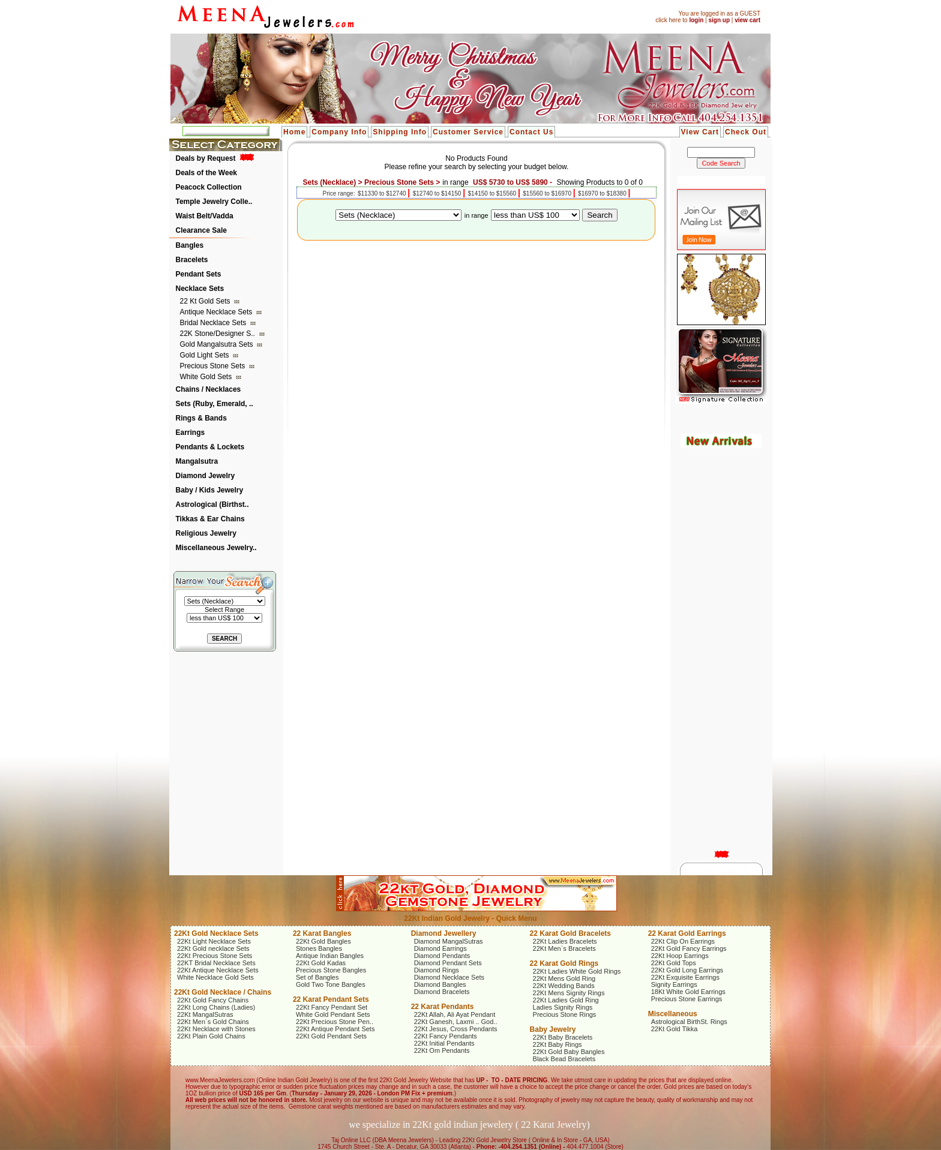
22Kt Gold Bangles (323, 941)
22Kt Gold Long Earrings (687, 970)
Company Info (339, 132)
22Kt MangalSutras (205, 1014)
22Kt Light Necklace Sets (214, 941)
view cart (747, 20)
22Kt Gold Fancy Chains (212, 1000)
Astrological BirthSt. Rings (689, 1021)
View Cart (700, 132)
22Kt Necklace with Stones (216, 1028)
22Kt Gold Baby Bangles (569, 1051)
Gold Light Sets (205, 355)
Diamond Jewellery (444, 933)
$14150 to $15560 (493, 193)
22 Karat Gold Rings (564, 963)
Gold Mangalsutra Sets (217, 344)
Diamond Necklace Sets (449, 977)
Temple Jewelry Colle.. (214, 201)
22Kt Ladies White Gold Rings (577, 971)
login (696, 20)
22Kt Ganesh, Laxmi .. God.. (456, 1021)
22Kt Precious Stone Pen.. (334, 1021)
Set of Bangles (317, 977)
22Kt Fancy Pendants (445, 1036)
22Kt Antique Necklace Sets (218, 970)
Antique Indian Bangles (330, 955)
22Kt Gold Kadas (321, 962)
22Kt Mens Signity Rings (569, 992)
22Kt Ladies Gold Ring (566, 1000)
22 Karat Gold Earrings (687, 933)
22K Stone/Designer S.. (218, 333)
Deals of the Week (206, 173)
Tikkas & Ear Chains (210, 519)
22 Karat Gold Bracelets (570, 933)
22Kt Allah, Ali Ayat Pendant (455, 1014)
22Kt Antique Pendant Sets (335, 1028)
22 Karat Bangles (322, 933)
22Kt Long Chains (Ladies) (216, 1007)
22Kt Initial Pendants (444, 1043)
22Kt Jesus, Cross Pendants (456, 1028)
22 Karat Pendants (442, 1006)
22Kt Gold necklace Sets (213, 948)
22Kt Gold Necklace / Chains (222, 992)
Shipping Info (400, 132)
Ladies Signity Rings (563, 1007)
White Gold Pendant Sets (333, 1014)
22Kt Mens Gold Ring (564, 978)
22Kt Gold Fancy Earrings (689, 948)
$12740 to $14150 (438, 193)
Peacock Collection (209, 187)
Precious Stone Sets (213, 366)
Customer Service (468, 132)
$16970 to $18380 (603, 193)
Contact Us (531, 132)
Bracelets (192, 260)
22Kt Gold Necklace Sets (216, 933)
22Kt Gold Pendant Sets (331, 1036)
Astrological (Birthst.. (212, 504)
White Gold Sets (207, 377)
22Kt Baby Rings (557, 1044)
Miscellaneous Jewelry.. (216, 548)
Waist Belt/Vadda (204, 216)
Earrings (190, 432)
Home (294, 132)
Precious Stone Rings (565, 1014)
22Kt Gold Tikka (674, 1028)
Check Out (745, 132)
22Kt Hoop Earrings (680, 955)
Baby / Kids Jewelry (210, 490)
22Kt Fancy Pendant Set (331, 1007)
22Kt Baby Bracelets (563, 1037)
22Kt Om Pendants (442, 1050)
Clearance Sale (201, 230)
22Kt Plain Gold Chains (211, 1036)
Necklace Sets (200, 288)
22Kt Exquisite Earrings (685, 977)
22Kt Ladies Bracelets (565, 941)
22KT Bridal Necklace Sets (216, 962)
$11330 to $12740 (382, 193)
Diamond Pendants (442, 955)
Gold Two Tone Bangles (330, 984)
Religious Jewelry (206, 533)
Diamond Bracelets (442, 991)
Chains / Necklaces (208, 389)
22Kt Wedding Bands (564, 985)
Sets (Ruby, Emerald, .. (214, 404)
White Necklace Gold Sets (215, 977)
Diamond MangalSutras (448, 941)
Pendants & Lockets (210, 447)
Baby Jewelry (553, 1029)
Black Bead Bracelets (564, 1058)
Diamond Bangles (440, 984)
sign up (719, 20)
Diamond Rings (436, 970)
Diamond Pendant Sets (448, 962)
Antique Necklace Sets (217, 312)
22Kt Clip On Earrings (683, 941)
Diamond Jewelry (205, 476)
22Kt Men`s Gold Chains (213, 1021)
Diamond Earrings (440, 948)
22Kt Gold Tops (673, 962)
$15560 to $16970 (548, 193)
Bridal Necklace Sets (214, 323)
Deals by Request (206, 158)
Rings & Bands (201, 418)
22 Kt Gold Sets (206, 301)
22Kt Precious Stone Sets (214, 955)
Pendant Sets (198, 274)
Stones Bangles (319, 948)
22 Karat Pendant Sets (331, 999)
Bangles (190, 245)
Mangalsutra (197, 461)
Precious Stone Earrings (687, 998)
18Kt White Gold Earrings (688, 991)
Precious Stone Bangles (331, 970)
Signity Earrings (674, 984)
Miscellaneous (672, 1014)
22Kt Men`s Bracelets (564, 948)
